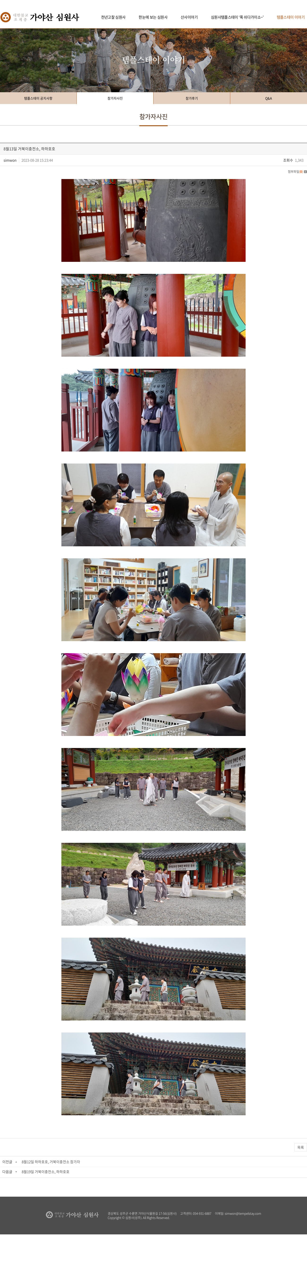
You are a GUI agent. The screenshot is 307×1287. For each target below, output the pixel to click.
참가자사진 (115, 98)
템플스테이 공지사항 (38, 98)
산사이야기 (189, 17)
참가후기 (192, 98)
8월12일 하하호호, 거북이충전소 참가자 (51, 1161)
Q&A (268, 98)
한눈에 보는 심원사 (153, 17)
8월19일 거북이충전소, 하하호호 (45, 1171)
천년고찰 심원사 (113, 17)
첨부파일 (297, 171)
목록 (300, 1147)
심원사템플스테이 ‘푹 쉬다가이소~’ (237, 17)
